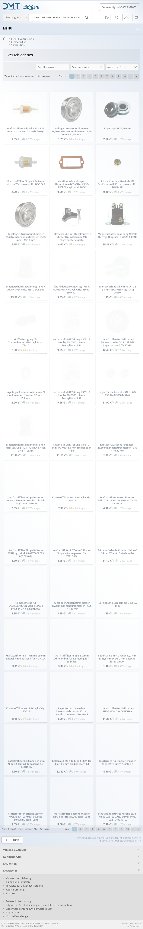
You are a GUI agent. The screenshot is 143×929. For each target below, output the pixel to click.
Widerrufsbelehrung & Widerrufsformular (29, 908)
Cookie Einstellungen (17, 916)
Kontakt (10, 893)
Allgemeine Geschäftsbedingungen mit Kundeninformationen (40, 905)
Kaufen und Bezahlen (18, 882)
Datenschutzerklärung (18, 901)
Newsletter (10, 870)
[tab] (71, 856)
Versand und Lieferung (18, 878)
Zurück (12, 849)
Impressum (12, 912)
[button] (15, 17)
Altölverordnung (15, 889)
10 (124, 76)
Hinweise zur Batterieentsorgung (24, 885)
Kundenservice (12, 856)
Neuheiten (10, 863)
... (130, 76)
